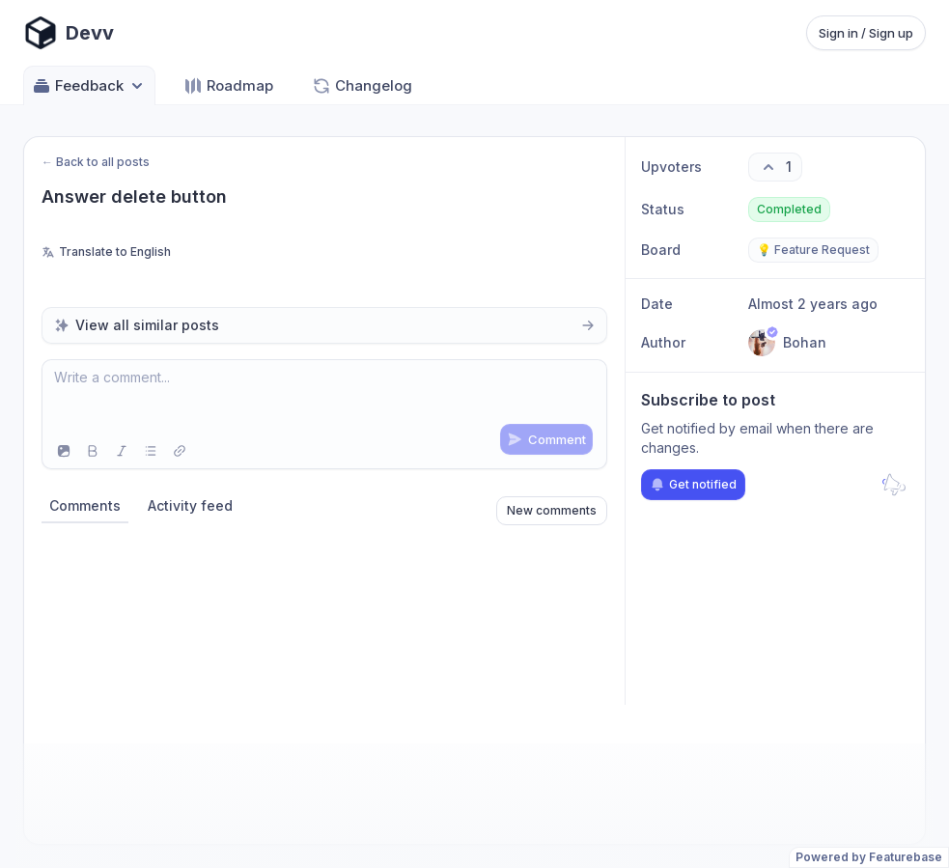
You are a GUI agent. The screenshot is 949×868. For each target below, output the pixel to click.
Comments (85, 505)
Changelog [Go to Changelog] (362, 86)
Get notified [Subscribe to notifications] (693, 484)
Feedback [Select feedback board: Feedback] (89, 86)
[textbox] (324, 397)
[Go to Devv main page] (68, 32)
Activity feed (190, 505)
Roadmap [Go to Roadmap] (228, 86)
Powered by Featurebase (868, 857)
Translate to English (106, 251)
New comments (552, 510)
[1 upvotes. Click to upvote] (775, 167)
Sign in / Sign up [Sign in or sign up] (866, 33)
